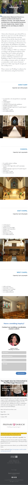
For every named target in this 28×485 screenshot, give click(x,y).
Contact (14, 474)
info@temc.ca (18, 462)
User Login (14, 469)
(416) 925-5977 (10, 462)
